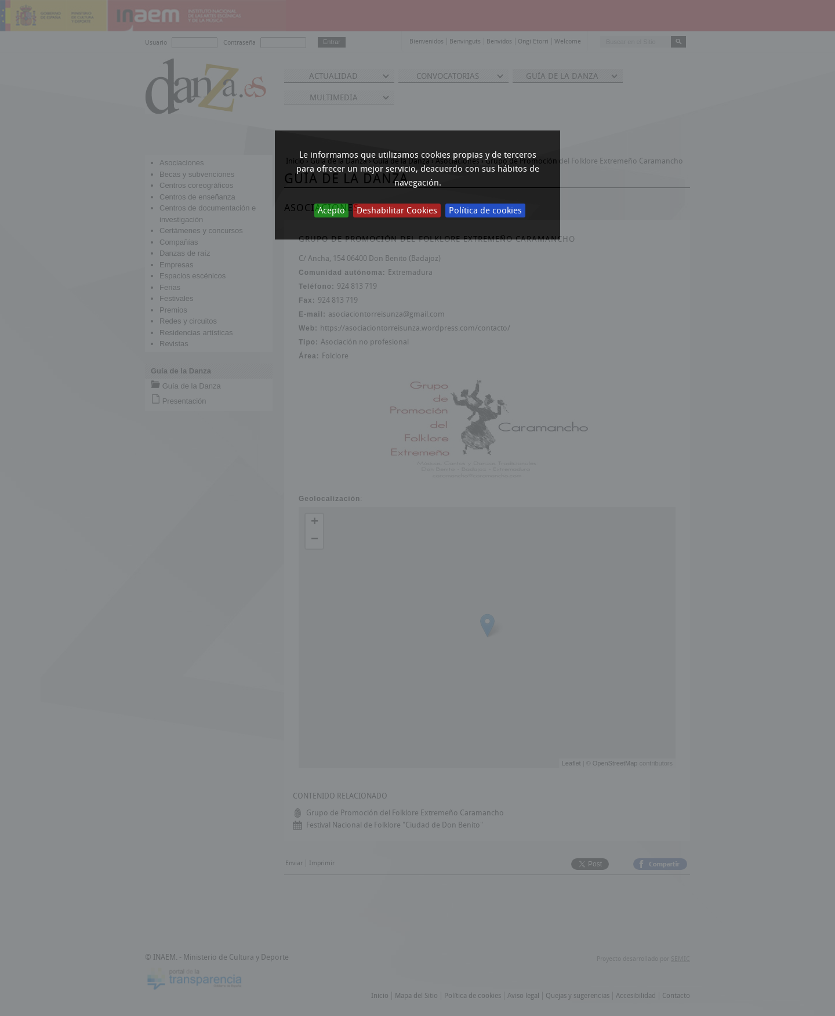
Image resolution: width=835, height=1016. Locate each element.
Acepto (331, 210)
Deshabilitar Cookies (397, 210)
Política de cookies (485, 210)
